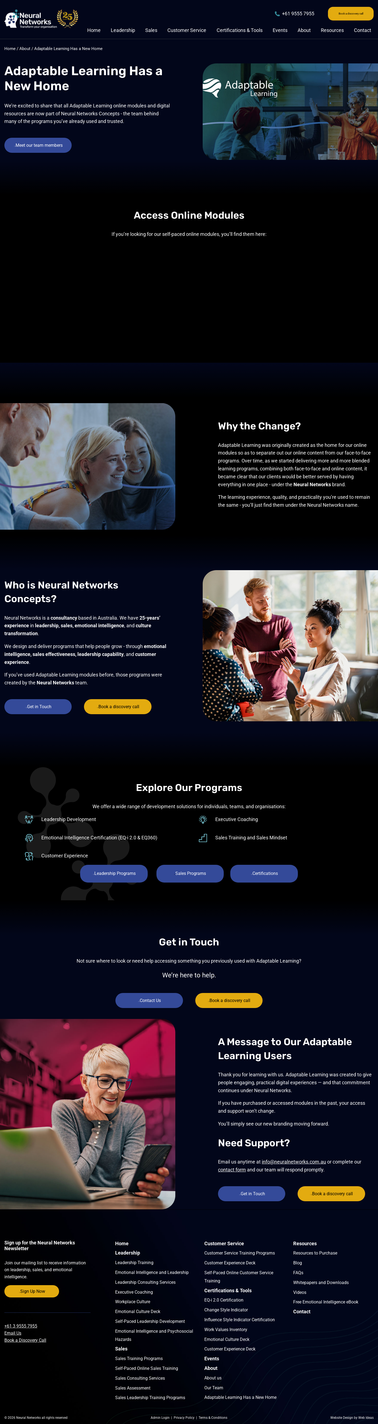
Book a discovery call (338, 14)
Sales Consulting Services (140, 1378)
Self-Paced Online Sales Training (146, 1368)
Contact (362, 31)
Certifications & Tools (240, 31)
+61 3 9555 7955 (20, 1326)
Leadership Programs (111, 873)
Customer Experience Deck (229, 1262)
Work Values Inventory (225, 1329)
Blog (297, 1262)
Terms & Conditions (213, 1418)
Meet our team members (39, 145)
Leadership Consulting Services (145, 1282)
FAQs (298, 1272)
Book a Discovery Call (25, 1340)
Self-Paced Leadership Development (150, 1321)
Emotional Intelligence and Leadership (152, 1272)
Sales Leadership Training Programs (150, 1397)
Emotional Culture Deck (137, 1311)
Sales (151, 31)
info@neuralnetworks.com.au (294, 1162)
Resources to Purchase (315, 1253)
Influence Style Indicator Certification (239, 1319)
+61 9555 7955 (270, 14)
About (304, 31)
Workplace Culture (132, 1301)
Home (94, 31)
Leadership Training (134, 1262)
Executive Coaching (134, 1292)
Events (280, 31)
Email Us (12, 1333)
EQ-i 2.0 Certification (223, 1300)
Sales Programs (190, 873)
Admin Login (160, 1418)
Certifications (266, 873)
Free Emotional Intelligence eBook (325, 1302)
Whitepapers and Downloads (321, 1282)
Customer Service (186, 31)
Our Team (213, 1387)
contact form (232, 1170)
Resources (332, 31)
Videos (299, 1292)
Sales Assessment (132, 1388)
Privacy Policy (184, 1418)
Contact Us (148, 1000)
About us (213, 1378)
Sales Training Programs (139, 1358)
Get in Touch (39, 706)
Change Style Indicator (226, 1309)
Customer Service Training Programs (239, 1253)
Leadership (123, 31)
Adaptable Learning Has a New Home (68, 48)
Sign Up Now (31, 1291)
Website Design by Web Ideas (352, 1418)
